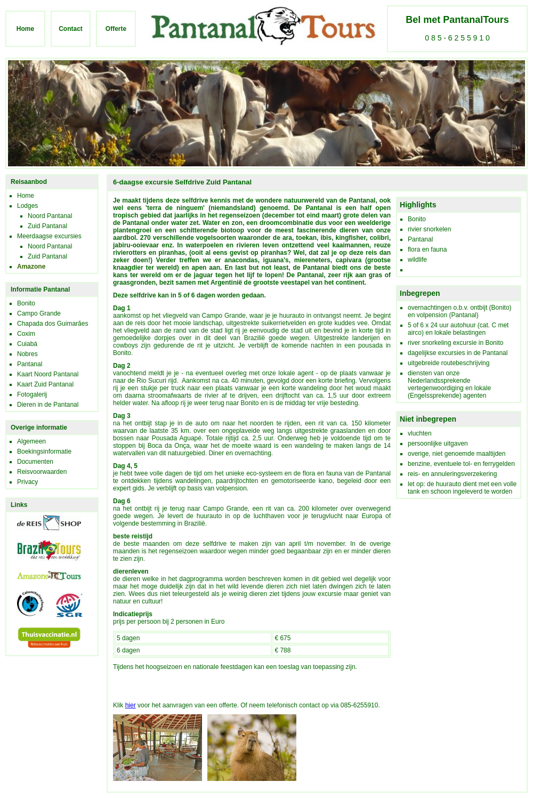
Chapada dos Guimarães (52, 323)
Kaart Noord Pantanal (47, 374)
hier (130, 705)
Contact (71, 29)
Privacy (27, 482)
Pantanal (29, 364)
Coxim (26, 333)
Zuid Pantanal (47, 226)
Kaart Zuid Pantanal (45, 384)
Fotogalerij (32, 394)
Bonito (26, 303)
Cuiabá (27, 344)
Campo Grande (39, 313)
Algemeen (31, 441)
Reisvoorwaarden (42, 471)
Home (25, 29)
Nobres (27, 354)
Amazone (31, 266)
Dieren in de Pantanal (47, 404)
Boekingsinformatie (44, 451)
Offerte (116, 29)
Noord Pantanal (50, 216)
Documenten (35, 461)
